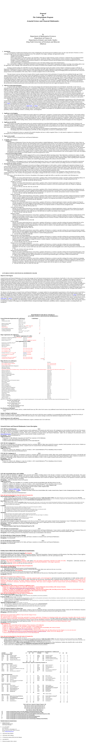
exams (8, 103)
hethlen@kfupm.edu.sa (9, 731)
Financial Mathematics (6, 434)
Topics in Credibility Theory (14, 489)
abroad (36, 105)
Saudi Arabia (29, 105)
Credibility (18, 490)
